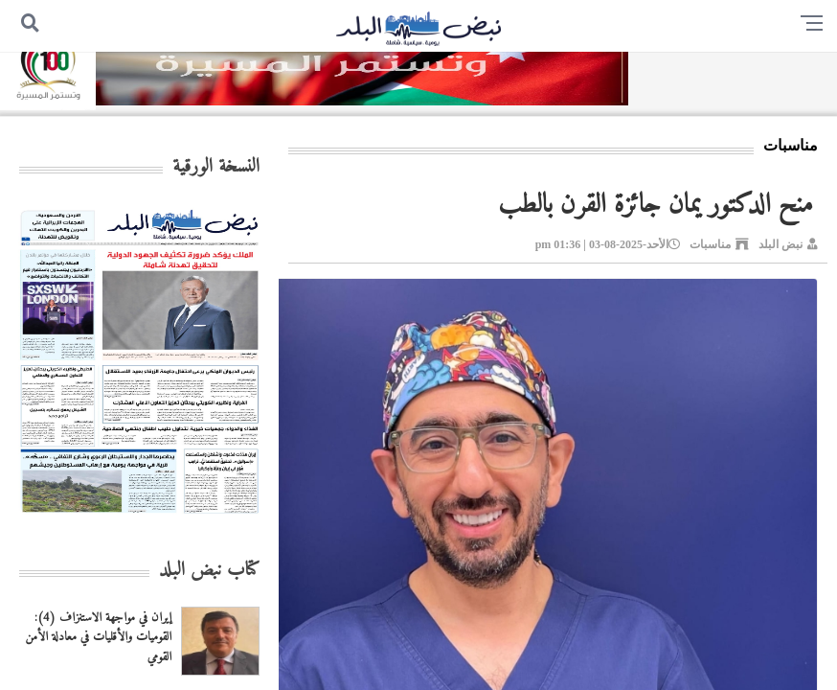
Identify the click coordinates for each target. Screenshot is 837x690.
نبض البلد (780, 244)
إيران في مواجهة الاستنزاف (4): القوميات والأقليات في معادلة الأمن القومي (98, 638)
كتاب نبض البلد (209, 570)
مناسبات (710, 244)
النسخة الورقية (216, 167)
